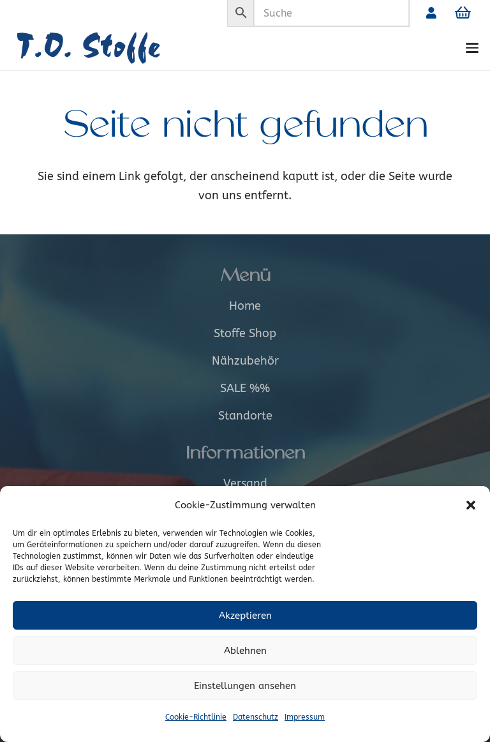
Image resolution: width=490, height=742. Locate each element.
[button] (470, 505)
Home (245, 306)
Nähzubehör (245, 361)
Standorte (245, 416)
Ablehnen (245, 650)
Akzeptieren (245, 615)
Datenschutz (255, 717)
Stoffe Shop (245, 333)
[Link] (431, 13)
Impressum (305, 717)
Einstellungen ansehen (245, 686)
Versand (245, 483)
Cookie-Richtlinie (195, 717)
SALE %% (245, 388)
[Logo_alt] (107, 48)
